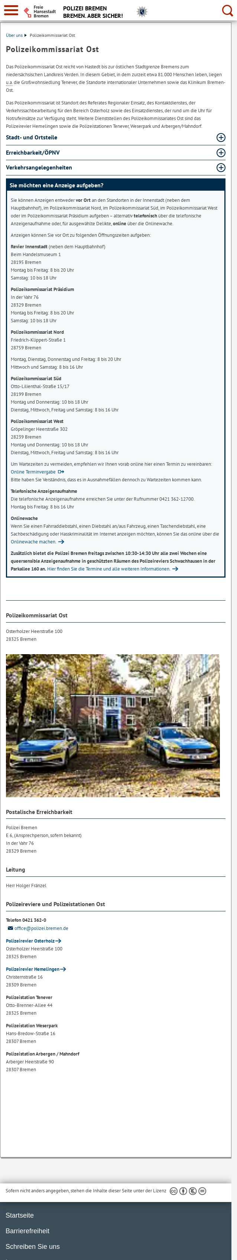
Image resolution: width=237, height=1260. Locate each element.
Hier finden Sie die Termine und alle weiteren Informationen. (109, 569)
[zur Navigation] (11, 10)
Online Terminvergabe (33, 472)
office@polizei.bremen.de (37, 928)
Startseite (20, 1215)
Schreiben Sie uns (33, 1246)
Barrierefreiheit (27, 1231)
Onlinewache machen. (33, 542)
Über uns (16, 35)
